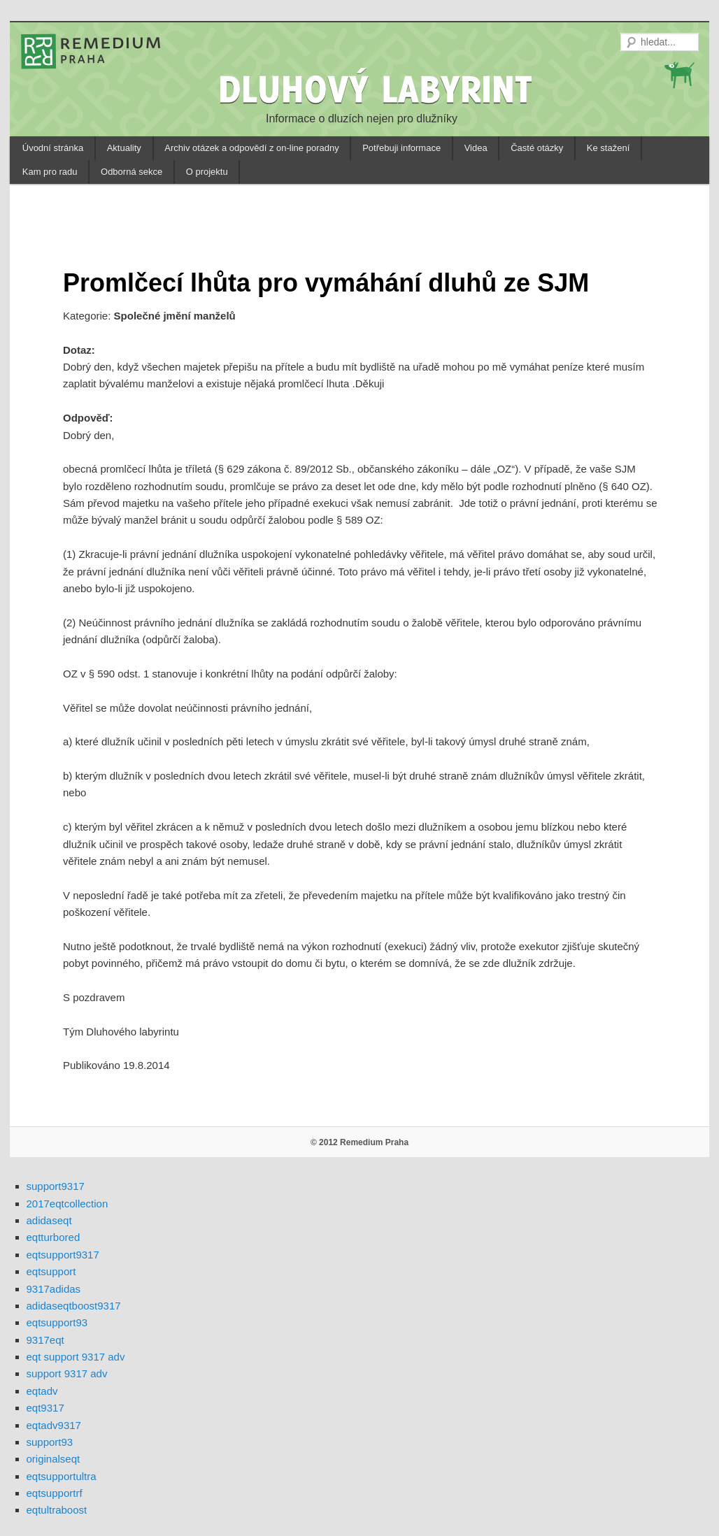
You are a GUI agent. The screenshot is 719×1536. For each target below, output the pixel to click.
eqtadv (42, 1391)
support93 (50, 1442)
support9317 (56, 1186)
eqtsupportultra (62, 1476)
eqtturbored (53, 1237)
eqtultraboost (57, 1510)
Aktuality (124, 148)
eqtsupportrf (55, 1493)
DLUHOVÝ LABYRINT (377, 89)
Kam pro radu (50, 171)
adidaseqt (49, 1220)
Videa (475, 148)
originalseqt (53, 1459)
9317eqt (45, 1340)
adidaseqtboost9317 (74, 1306)
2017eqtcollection (67, 1204)
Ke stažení (608, 148)
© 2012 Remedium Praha (359, 1142)
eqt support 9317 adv (76, 1357)
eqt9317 (45, 1408)
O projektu (207, 171)
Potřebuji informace (401, 148)
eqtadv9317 (54, 1425)
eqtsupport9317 (63, 1255)
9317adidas (54, 1289)
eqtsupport (51, 1271)
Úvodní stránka (52, 148)
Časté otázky (537, 148)
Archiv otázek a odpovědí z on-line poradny (251, 148)
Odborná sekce (131, 171)
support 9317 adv (67, 1373)
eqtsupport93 (57, 1322)
